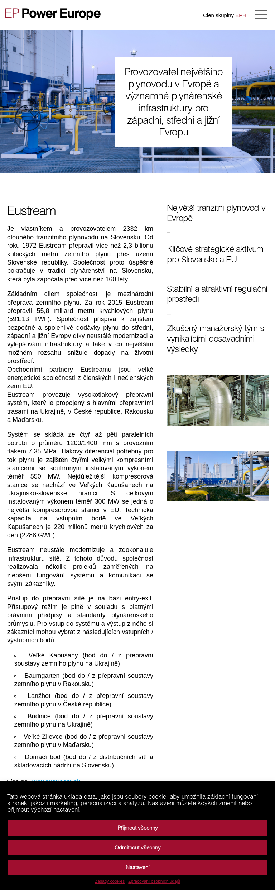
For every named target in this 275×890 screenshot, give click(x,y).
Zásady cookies (110, 881)
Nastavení (137, 867)
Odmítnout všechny (138, 847)
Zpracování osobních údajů (154, 881)
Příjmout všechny (137, 827)
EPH (240, 15)
